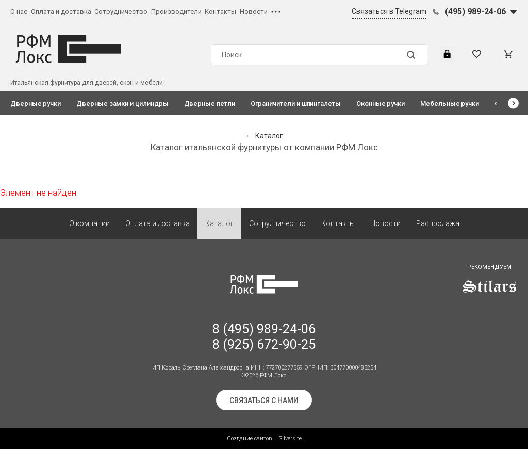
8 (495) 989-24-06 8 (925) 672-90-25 (264, 337)
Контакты (220, 11)
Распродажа (437, 223)
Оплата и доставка (61, 11)
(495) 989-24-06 (475, 12)
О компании (89, 223)
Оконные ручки (380, 103)
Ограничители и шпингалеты (296, 103)
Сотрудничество (120, 11)
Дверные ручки (35, 103)
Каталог (219, 223)
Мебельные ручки (449, 103)
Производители (176, 11)
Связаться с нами (264, 400)
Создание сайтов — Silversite (264, 438)
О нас (18, 11)
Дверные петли (209, 103)
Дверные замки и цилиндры (122, 103)
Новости (254, 11)
